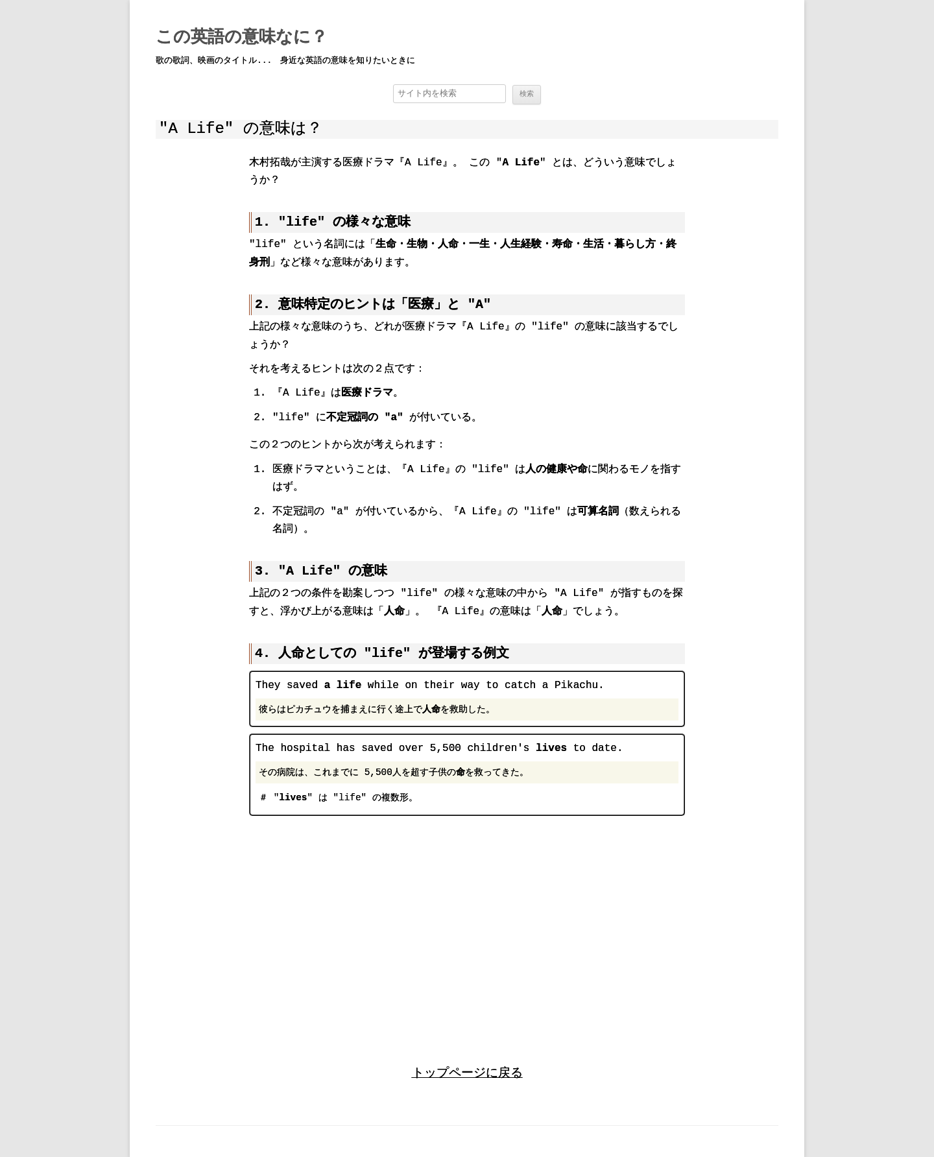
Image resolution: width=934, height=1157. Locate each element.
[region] (467, 927)
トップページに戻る (467, 1072)
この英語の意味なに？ (242, 37)
